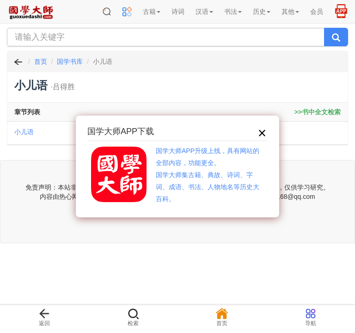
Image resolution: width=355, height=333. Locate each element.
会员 (316, 11)
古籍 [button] (151, 11)
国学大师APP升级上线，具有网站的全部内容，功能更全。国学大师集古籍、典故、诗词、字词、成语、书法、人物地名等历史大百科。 (207, 175)
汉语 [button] (204, 11)
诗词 (177, 11)
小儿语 (24, 132)
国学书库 (70, 61)
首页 (40, 61)
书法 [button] (233, 11)
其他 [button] (290, 11)
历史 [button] (261, 11)
